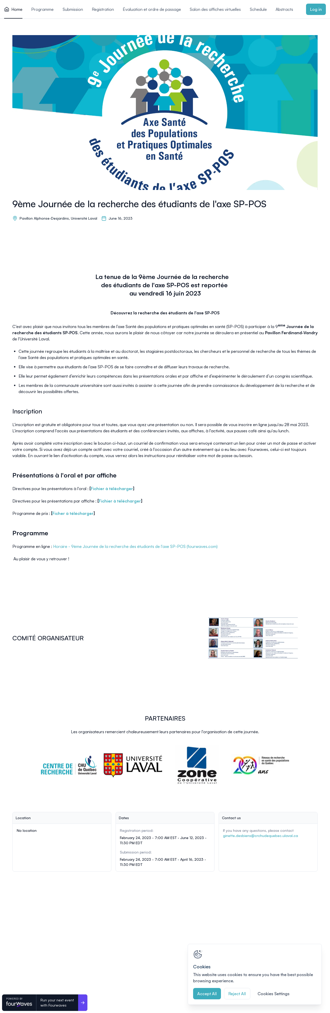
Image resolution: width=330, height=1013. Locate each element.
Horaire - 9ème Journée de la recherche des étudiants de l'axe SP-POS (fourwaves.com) (135, 546)
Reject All (237, 993)
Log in (316, 9)
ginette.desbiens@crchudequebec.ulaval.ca (260, 835)
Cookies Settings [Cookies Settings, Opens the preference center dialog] (274, 993)
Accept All (207, 993)
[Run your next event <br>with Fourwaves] (82, 1002)
